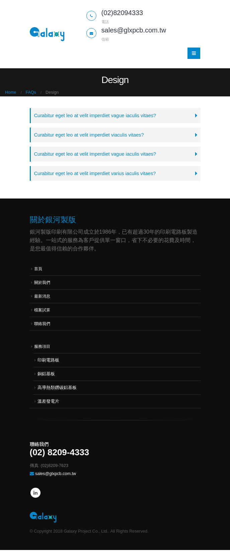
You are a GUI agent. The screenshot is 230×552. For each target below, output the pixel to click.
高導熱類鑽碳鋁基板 (57, 389)
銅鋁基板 (46, 376)
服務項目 (43, 348)
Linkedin (35, 495)
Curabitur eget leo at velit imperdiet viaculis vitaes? (92, 135)
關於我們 (43, 284)
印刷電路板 (48, 362)
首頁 (38, 270)
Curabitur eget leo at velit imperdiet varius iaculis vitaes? (98, 175)
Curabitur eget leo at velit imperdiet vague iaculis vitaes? (98, 116)
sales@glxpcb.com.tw (55, 475)
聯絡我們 (43, 325)
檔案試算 (43, 312)
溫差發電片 (48, 403)
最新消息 (43, 298)
